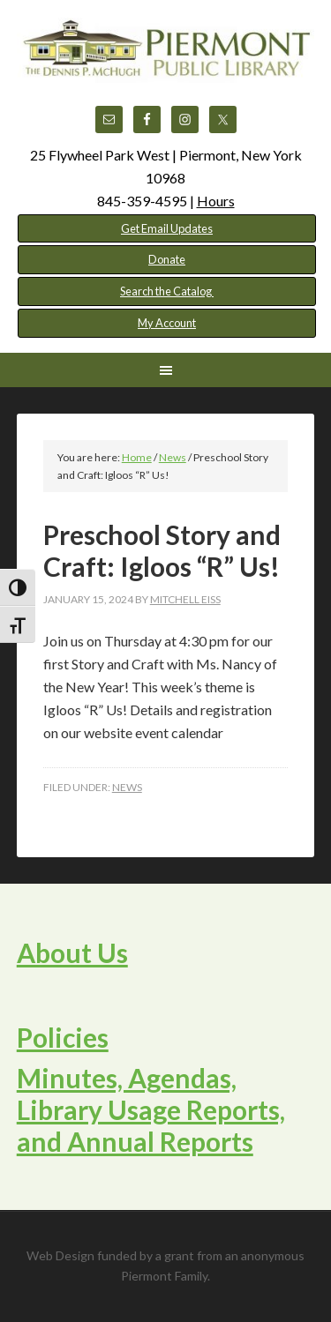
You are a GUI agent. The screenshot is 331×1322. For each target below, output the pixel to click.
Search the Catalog (167, 291)
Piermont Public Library (166, 62)
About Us (72, 952)
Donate (166, 259)
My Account (167, 323)
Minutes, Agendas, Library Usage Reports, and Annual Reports (151, 1109)
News (127, 787)
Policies (63, 1037)
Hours (216, 200)
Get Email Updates (167, 228)
